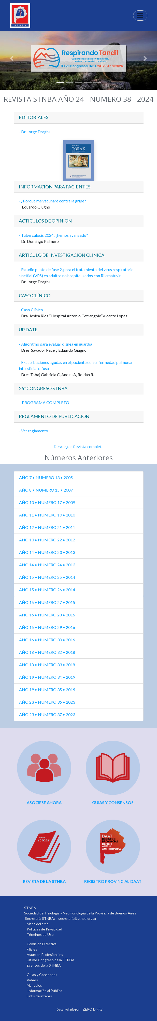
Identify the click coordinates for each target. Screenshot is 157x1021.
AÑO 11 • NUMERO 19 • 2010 (47, 514)
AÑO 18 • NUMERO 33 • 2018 (47, 664)
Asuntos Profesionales (45, 954)
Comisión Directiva (41, 944)
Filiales (32, 949)
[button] (12, 58)
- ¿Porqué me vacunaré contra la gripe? (52, 200)
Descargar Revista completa (79, 446)
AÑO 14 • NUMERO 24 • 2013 (47, 564)
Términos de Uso (40, 934)
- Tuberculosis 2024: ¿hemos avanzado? (53, 235)
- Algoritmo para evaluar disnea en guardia (55, 344)
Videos (32, 980)
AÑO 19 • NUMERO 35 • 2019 (47, 689)
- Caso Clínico (31, 309)
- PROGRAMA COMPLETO (44, 402)
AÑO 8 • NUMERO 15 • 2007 (46, 489)
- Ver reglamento (33, 430)
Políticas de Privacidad (44, 929)
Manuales (34, 985)
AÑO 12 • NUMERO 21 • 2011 (47, 527)
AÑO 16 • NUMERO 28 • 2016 (47, 614)
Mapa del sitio (38, 924)
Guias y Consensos (42, 974)
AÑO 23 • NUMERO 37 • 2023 (47, 714)
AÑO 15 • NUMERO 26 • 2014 (47, 589)
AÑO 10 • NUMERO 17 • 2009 (47, 502)
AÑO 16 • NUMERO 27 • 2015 (47, 602)
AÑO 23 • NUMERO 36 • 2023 (47, 702)
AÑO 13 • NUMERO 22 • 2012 (47, 539)
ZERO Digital (93, 1009)
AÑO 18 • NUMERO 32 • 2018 (47, 652)
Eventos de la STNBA (44, 965)
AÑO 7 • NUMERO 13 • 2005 (46, 477)
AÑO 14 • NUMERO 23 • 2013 (47, 552)
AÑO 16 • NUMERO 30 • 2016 (47, 639)
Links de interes (39, 996)
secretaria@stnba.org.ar (77, 918)
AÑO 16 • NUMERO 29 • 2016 (47, 627)
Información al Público (44, 990)
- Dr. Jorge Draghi (34, 131)
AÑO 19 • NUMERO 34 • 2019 (47, 677)
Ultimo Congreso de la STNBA (51, 960)
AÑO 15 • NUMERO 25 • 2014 (47, 577)
